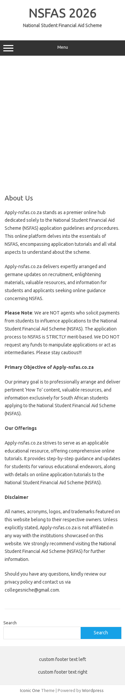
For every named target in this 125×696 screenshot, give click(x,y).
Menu (62, 48)
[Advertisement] (62, 124)
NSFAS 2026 (63, 13)
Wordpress (93, 690)
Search (10, 622)
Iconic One (30, 690)
